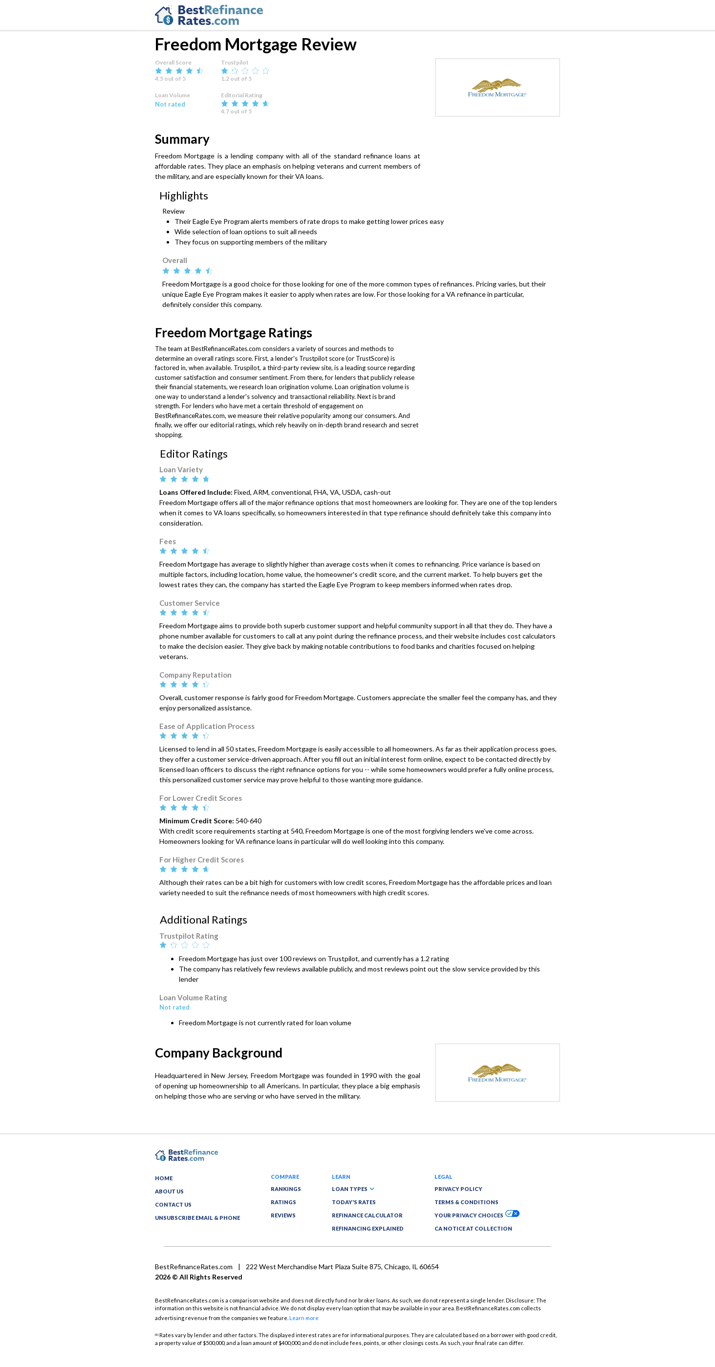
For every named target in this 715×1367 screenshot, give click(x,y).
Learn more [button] (304, 1318)
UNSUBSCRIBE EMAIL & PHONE (197, 1217)
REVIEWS (283, 1215)
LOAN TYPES (353, 1189)
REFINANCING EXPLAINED (368, 1228)
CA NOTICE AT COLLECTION (473, 1228)
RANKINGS (286, 1189)
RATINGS (283, 1202)
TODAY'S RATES (354, 1202)
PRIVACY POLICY (458, 1189)
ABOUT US (169, 1191)
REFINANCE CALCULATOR (367, 1215)
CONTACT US (173, 1204)
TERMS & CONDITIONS (466, 1202)
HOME (164, 1178)
